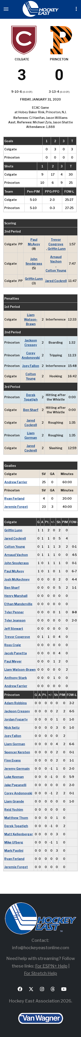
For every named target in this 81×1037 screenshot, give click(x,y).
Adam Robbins (15, 703)
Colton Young (56, 270)
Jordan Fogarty (16, 719)
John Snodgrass (33, 261)
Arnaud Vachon (56, 259)
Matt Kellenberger (18, 834)
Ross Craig (12, 645)
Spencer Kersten (17, 752)
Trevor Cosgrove (55, 242)
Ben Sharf (30, 410)
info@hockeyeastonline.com (40, 947)
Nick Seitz (12, 727)
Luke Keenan (14, 777)
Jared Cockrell (56, 281)
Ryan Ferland (14, 498)
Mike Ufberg (13, 842)
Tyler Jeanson (14, 620)
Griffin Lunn (57, 248)
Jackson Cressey (30, 342)
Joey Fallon (30, 366)
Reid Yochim (13, 809)
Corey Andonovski (31, 355)
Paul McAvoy (34, 242)
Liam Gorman (30, 435)
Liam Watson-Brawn (30, 319)
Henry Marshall (15, 596)
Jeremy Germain (17, 768)
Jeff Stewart (13, 628)
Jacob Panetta (15, 653)
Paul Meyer (13, 661)
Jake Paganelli (15, 785)
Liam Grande (14, 801)
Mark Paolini (13, 850)
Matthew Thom (16, 818)
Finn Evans (12, 760)
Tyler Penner (14, 612)
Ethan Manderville (18, 604)
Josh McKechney (17, 579)
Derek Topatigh (31, 397)
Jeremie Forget (16, 506)
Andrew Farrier (15, 482)
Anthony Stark (15, 678)
